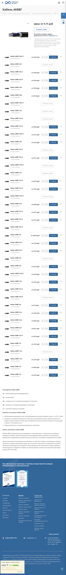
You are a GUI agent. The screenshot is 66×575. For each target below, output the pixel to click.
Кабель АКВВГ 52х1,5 (16, 289)
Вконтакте (62, 569)
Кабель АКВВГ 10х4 (16, 87)
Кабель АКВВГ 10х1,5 (16, 72)
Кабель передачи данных (24, 512)
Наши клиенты (7, 510)
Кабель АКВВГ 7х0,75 (16, 335)
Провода (21, 518)
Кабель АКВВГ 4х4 (15, 258)
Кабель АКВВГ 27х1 (16, 172)
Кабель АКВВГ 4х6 (15, 265)
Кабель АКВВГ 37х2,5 (16, 219)
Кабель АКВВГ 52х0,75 (17, 273)
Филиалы (6, 517)
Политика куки (39, 523)
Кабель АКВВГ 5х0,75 (16, 296)
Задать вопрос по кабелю (39, 508)
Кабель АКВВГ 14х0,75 (17, 103)
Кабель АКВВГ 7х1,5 (16, 351)
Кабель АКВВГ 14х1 (16, 110)
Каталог (21, 495)
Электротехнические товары (25, 521)
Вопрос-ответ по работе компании (39, 504)
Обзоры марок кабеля (39, 529)
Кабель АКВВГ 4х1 (15, 234)
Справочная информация (38, 496)
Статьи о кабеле (39, 526)
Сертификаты (7, 505)
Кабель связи (22, 509)
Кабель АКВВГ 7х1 (15, 343)
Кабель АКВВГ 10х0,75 (17, 56)
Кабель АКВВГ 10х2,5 (16, 79)
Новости (5, 500)
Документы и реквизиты (38, 500)
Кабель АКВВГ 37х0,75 (17, 196)
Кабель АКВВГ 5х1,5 (16, 312)
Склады (5, 498)
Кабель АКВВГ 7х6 (15, 374)
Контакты (6, 515)
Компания (6, 495)
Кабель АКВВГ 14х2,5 (16, 126)
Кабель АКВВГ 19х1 (16, 141)
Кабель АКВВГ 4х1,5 (16, 242)
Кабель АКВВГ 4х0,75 (16, 227)
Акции (4, 512)
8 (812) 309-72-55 (11, 538)
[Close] (23, 562)
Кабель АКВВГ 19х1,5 (16, 149)
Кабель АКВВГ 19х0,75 (17, 134)
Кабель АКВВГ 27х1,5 (16, 180)
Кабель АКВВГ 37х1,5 (16, 211)
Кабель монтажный (24, 507)
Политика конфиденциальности (41, 520)
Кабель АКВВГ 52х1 (16, 281)
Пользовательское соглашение (40, 516)
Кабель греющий (23, 516)
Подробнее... (20, 571)
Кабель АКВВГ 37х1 (16, 203)
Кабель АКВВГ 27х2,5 (16, 188)
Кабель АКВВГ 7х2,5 (16, 359)
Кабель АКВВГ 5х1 (15, 304)
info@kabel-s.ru (53, 35)
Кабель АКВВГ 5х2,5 (16, 320)
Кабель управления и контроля (24, 501)
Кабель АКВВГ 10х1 (16, 64)
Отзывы (5, 508)
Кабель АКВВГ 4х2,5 (16, 250)
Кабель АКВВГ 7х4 (15, 366)
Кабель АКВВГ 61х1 (16, 328)
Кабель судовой (23, 504)
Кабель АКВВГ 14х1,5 (16, 118)
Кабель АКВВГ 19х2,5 (16, 157)
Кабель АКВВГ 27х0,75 (17, 165)
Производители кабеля (39, 512)
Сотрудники (6, 503)
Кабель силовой (23, 498)
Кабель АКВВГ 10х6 (16, 95)
